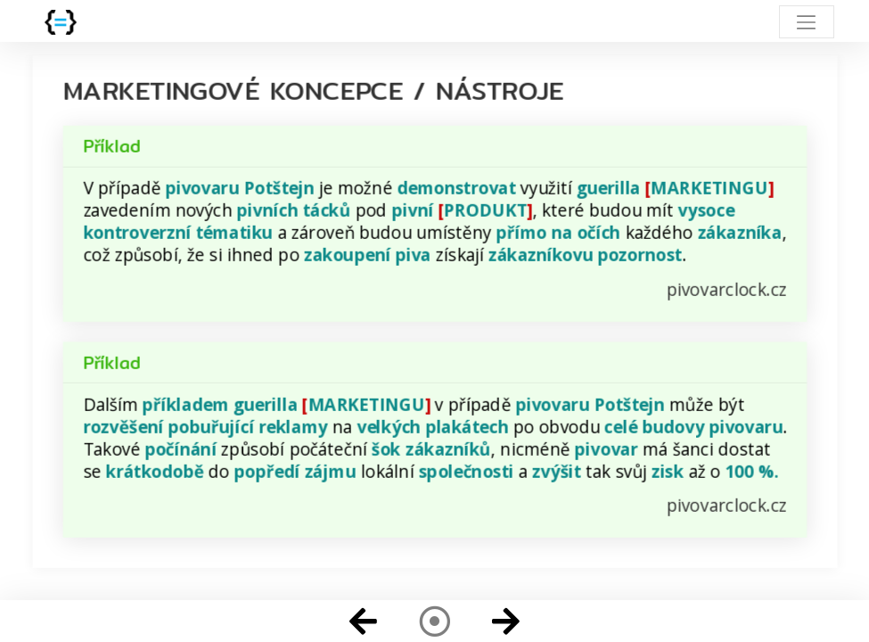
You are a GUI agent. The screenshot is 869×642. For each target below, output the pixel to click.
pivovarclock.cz (726, 288)
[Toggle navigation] (806, 21)
